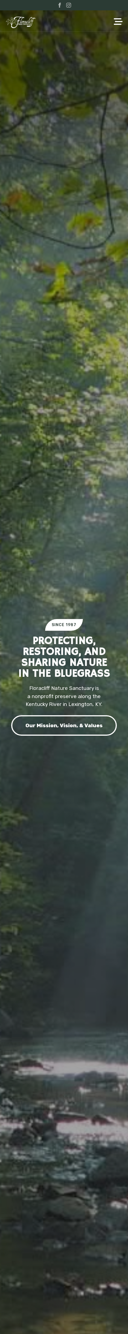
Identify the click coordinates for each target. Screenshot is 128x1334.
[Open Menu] (118, 22)
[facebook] (59, 5)
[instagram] (68, 5)
